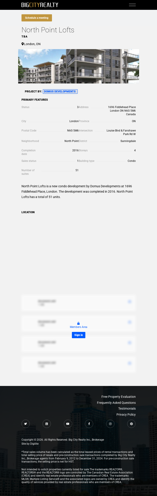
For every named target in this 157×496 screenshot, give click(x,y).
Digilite (34, 443)
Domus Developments (60, 91)
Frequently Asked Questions (116, 402)
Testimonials (127, 408)
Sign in (78, 335)
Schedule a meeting (36, 17)
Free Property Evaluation (118, 396)
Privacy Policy (126, 414)
